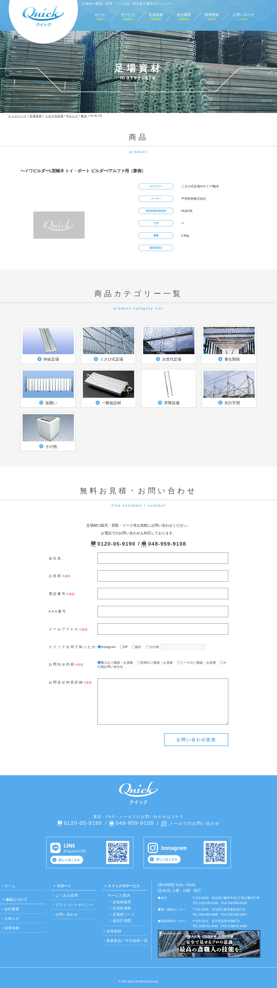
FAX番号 (58, 611)
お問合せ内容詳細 (66, 682)
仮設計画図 (122, 920)
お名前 (55, 576)
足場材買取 (122, 908)
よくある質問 (66, 895)
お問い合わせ (66, 914)
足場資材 (114, 931)
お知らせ (11, 918)
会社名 (55, 558)
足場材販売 (122, 902)
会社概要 (11, 909)
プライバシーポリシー (74, 905)
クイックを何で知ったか (72, 647)
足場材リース (124, 914)
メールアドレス (64, 629)
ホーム (10, 886)
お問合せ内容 (62, 664)
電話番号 (57, 594)
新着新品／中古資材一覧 (127, 940)
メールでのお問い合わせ (194, 823)
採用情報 (11, 928)
